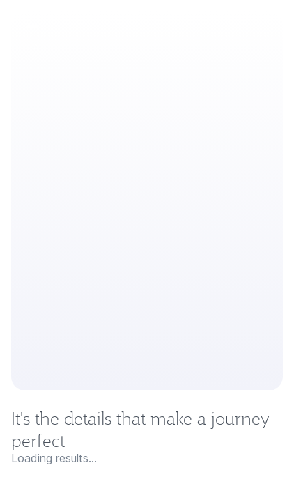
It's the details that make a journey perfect (140, 429)
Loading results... (54, 458)
